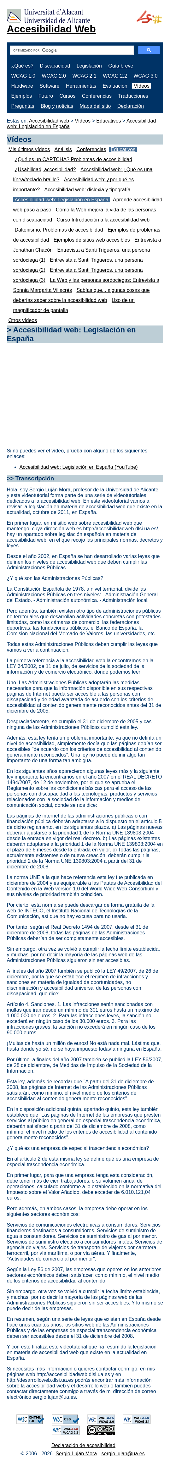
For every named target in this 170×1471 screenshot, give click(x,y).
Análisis (63, 149)
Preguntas (22, 106)
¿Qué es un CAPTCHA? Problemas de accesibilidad (73, 159)
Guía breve (120, 65)
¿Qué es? (22, 65)
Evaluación (115, 86)
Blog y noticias (57, 106)
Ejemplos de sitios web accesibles (92, 240)
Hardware (22, 86)
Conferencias (97, 96)
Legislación (89, 65)
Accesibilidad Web (51, 29)
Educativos (108, 120)
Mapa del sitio (95, 106)
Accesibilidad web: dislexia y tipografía (87, 189)
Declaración (130, 106)
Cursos (68, 96)
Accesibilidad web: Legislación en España (61, 199)
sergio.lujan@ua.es (123, 1453)
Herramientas (81, 86)
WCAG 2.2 (115, 76)
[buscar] (71, 50)
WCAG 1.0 (23, 76)
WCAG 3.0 (145, 76)
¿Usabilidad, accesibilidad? (45, 169)
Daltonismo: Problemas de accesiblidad (59, 229)
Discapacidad (55, 65)
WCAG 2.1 (84, 76)
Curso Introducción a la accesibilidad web (103, 219)
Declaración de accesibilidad (83, 1445)
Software (49, 86)
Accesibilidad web (49, 120)
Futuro (45, 96)
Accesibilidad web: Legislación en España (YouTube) (79, 467)
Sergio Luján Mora (76, 1453)
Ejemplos (21, 96)
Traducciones (133, 96)
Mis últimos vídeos (29, 149)
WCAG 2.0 (54, 76)
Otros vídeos (23, 320)
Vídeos (141, 86)
